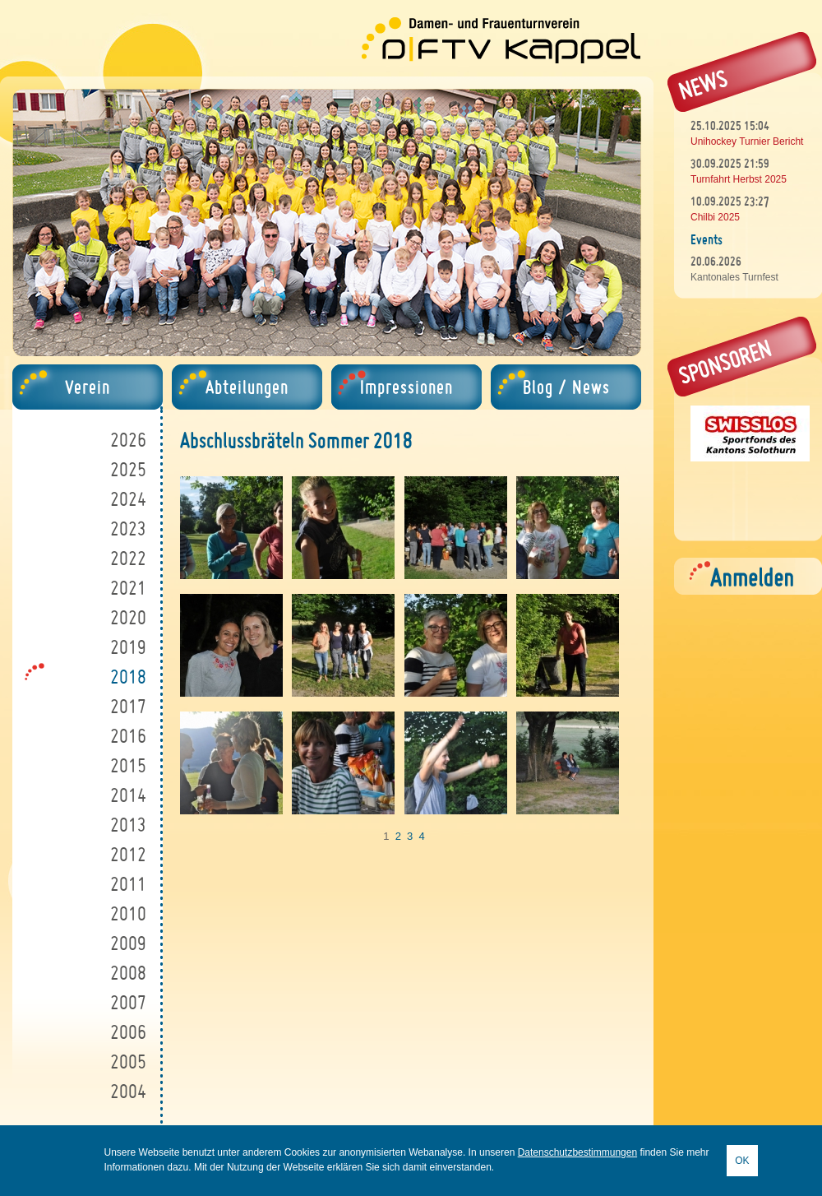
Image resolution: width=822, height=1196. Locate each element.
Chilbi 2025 (715, 217)
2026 (128, 440)
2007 (128, 1002)
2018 (128, 676)
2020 (128, 617)
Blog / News (566, 387)
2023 (128, 528)
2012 (128, 854)
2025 (128, 469)
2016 (128, 736)
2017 (128, 706)
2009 (128, 943)
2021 (128, 588)
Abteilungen (247, 387)
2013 (128, 825)
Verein (87, 387)
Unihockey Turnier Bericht (746, 141)
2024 (128, 499)
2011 (128, 884)
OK (742, 1160)
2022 (128, 558)
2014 (128, 795)
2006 (128, 1032)
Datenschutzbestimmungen (577, 1152)
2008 (128, 973)
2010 (128, 913)
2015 (128, 765)
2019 (128, 647)
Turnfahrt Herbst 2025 (738, 179)
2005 (128, 1061)
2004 (128, 1091)
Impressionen (406, 387)
